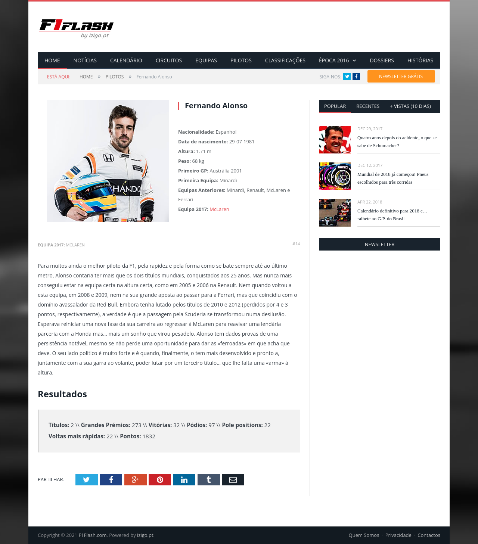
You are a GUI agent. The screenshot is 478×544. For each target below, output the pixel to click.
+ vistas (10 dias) (410, 106)
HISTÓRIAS (420, 60)
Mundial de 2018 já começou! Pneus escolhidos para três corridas (392, 178)
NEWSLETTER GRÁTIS (401, 76)
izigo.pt (145, 535)
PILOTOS (241, 60)
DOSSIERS (382, 60)
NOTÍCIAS (85, 60)
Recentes (367, 106)
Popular (335, 106)
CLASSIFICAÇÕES (285, 60)
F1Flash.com (92, 535)
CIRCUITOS (169, 60)
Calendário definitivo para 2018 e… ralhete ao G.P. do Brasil (392, 214)
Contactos (429, 535)
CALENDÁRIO (126, 60)
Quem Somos (364, 535)
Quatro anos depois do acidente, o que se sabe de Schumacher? (397, 141)
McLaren (219, 209)
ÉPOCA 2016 (334, 60)
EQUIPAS (206, 60)
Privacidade (398, 535)
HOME (52, 60)
